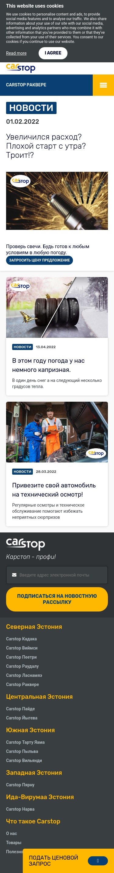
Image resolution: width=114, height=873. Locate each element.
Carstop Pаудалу (22, 666)
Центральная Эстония (39, 696)
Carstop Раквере (22, 684)
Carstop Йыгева (21, 717)
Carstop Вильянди (24, 760)
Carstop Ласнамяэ (24, 675)
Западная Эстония (34, 772)
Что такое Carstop (33, 821)
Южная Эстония (30, 730)
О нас (11, 833)
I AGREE (53, 53)
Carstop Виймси (21, 648)
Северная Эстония (34, 626)
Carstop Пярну (20, 784)
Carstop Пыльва (22, 751)
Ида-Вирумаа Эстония (40, 797)
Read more (16, 53)
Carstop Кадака (21, 638)
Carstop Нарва (20, 809)
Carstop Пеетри (21, 657)
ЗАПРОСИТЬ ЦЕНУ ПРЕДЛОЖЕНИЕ (39, 260)
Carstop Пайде (20, 708)
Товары (13, 842)
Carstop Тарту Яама (25, 742)
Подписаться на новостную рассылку (57, 599)
